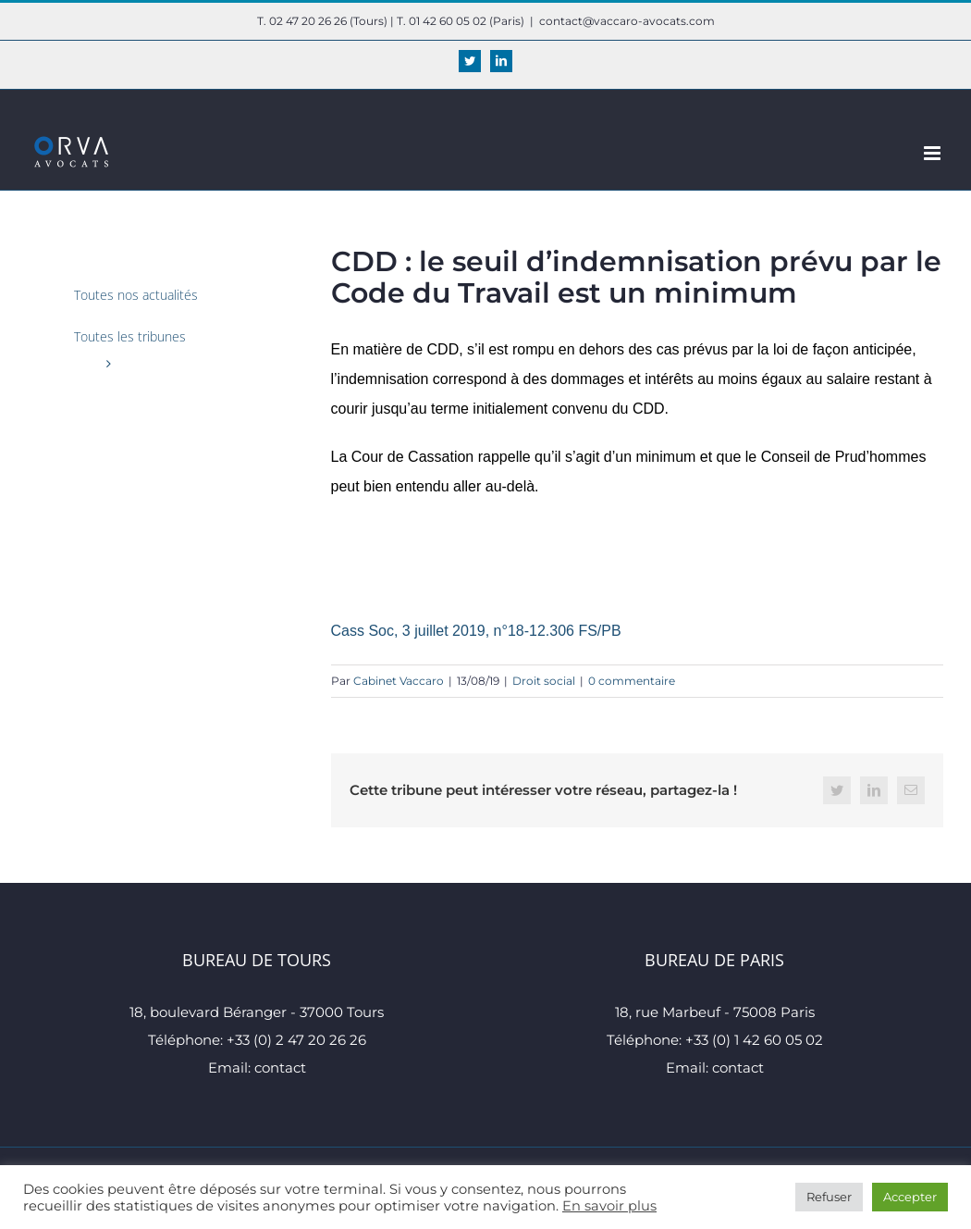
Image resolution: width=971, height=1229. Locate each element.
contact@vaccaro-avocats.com (627, 21)
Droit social (543, 681)
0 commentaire (631, 681)
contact (280, 1067)
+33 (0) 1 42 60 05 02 (754, 1040)
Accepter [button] (910, 1196)
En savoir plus (609, 1206)
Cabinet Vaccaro (398, 681)
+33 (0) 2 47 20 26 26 (296, 1040)
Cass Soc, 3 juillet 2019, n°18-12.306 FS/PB (476, 631)
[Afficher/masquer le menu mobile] (933, 153)
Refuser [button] (829, 1196)
